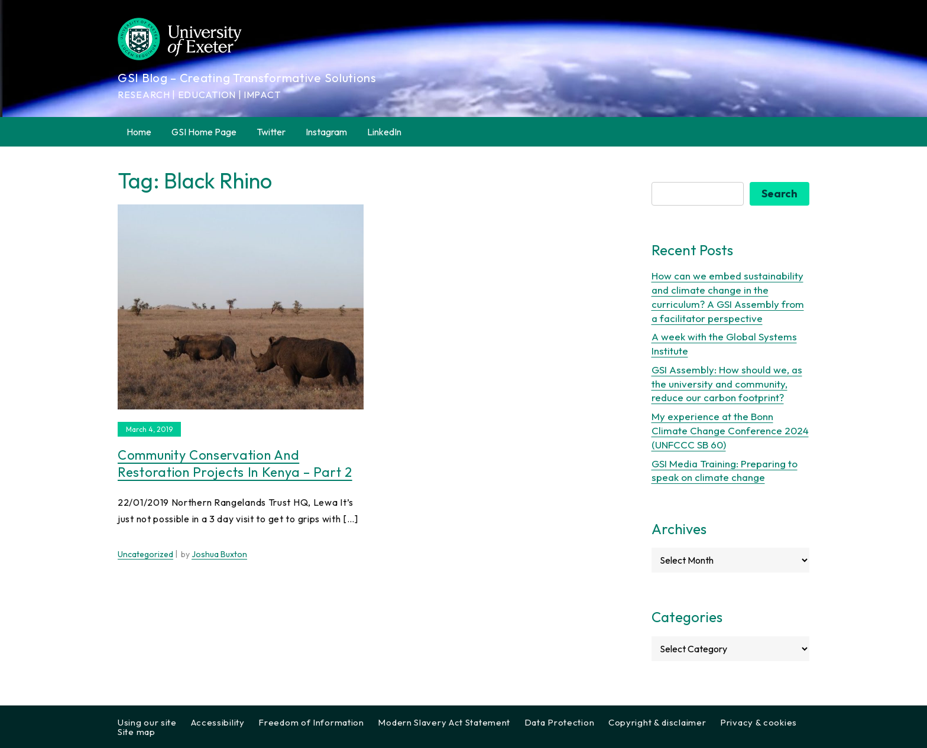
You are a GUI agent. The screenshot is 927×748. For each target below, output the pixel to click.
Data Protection (559, 722)
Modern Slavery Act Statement (444, 722)
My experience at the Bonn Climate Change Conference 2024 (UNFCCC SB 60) (730, 430)
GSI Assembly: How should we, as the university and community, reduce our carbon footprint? (727, 383)
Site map (136, 731)
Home (139, 132)
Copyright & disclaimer (657, 722)
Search (779, 193)
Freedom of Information (311, 722)
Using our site (147, 722)
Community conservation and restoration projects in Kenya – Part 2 (235, 463)
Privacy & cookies (758, 722)
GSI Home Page (203, 132)
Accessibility (218, 722)
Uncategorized (145, 554)
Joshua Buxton (219, 554)
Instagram (326, 132)
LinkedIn (384, 132)
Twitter (271, 132)
